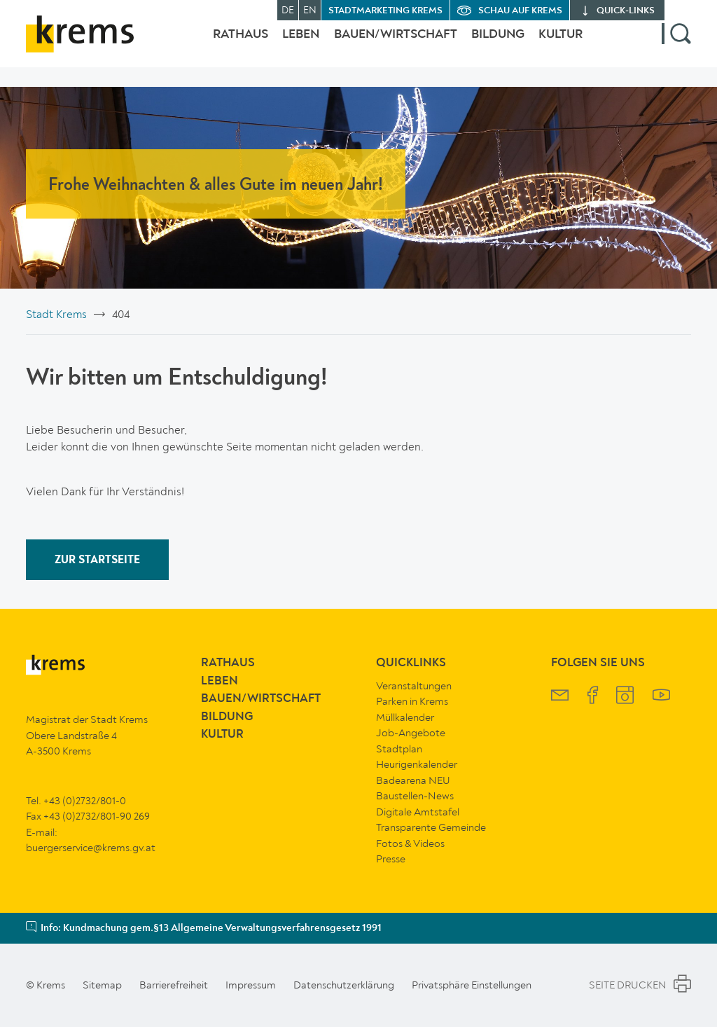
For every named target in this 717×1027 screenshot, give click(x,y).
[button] (676, 44)
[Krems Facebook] (592, 697)
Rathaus (212, 44)
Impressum (250, 985)
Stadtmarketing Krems (385, 10)
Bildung (490, 44)
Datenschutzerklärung (343, 985)
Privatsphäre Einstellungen (471, 985)
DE (287, 10)
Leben (279, 44)
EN (309, 10)
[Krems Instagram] (625, 697)
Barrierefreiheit (173, 985)
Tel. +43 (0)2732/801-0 (76, 800)
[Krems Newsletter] (560, 697)
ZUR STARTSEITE (97, 560)
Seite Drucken (640, 985)
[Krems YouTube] (661, 697)
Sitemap (102, 985)
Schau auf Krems (520, 10)
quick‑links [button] (626, 10)
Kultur (560, 44)
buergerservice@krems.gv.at (90, 847)
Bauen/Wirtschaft (381, 44)
